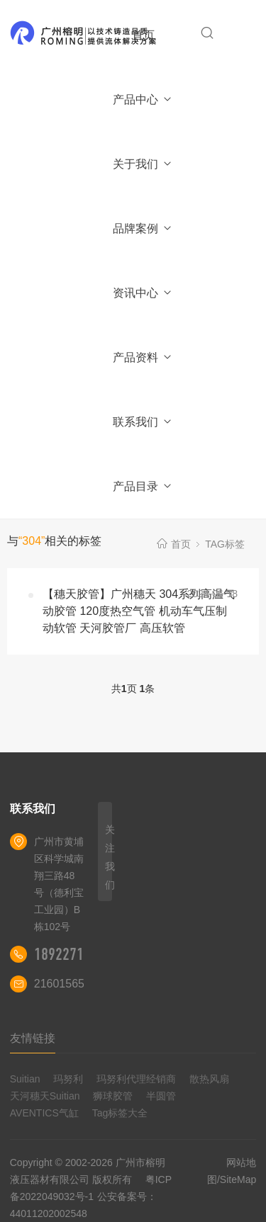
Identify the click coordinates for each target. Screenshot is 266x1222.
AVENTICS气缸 (44, 1113)
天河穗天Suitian (45, 1096)
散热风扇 (209, 1079)
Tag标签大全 (120, 1113)
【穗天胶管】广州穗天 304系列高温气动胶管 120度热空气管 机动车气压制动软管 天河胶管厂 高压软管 (139, 611)
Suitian (25, 1079)
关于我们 (143, 164)
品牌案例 (143, 228)
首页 (143, 35)
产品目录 (143, 486)
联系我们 (143, 422)
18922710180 (73, 954)
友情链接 (32, 1038)
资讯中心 (143, 293)
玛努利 (68, 1079)
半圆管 (161, 1096)
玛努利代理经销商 (136, 1079)
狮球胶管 (113, 1096)
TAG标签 (225, 544)
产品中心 (143, 100)
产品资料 (143, 357)
